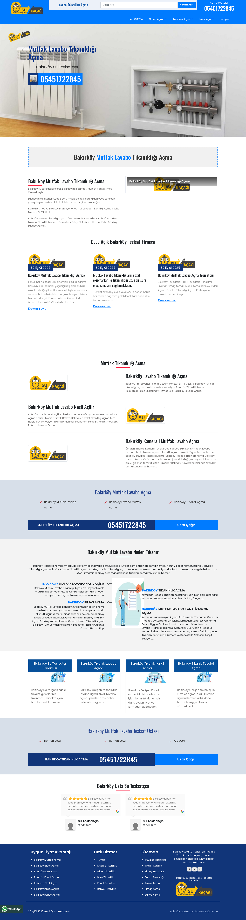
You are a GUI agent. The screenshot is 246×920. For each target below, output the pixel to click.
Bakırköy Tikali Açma (46, 883)
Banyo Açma (152, 894)
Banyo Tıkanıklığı (154, 877)
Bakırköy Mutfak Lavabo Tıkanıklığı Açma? (56, 275)
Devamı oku (37, 308)
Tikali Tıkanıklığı (153, 865)
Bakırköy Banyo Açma (47, 894)
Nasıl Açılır (206, 19)
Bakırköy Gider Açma (46, 865)
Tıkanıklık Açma (182, 19)
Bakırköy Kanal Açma (46, 877)
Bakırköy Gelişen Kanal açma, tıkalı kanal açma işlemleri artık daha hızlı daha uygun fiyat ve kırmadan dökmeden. (144, 698)
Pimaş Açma (152, 889)
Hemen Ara (186, 4)
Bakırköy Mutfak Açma (47, 860)
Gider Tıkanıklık (106, 871)
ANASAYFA (136, 19)
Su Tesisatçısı (88, 821)
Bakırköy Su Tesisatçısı (188, 877)
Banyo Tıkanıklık (106, 889)
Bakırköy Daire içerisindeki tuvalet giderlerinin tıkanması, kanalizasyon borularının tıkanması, (48, 696)
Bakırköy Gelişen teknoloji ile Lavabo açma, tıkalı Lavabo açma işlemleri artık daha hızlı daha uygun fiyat (98, 696)
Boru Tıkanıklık (105, 877)
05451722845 (127, 525)
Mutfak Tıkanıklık (107, 865)
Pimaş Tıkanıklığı (154, 871)
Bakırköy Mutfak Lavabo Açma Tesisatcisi (186, 275)
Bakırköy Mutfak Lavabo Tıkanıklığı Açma (194, 911)
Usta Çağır (186, 525)
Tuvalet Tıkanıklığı (155, 860)
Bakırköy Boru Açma (46, 871)
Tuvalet (101, 860)
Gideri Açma (157, 19)
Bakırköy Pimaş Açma (46, 889)
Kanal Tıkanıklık (106, 883)
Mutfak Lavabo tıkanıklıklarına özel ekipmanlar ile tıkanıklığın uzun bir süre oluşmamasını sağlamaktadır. (119, 280)
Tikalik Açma (152, 883)
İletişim (224, 19)
